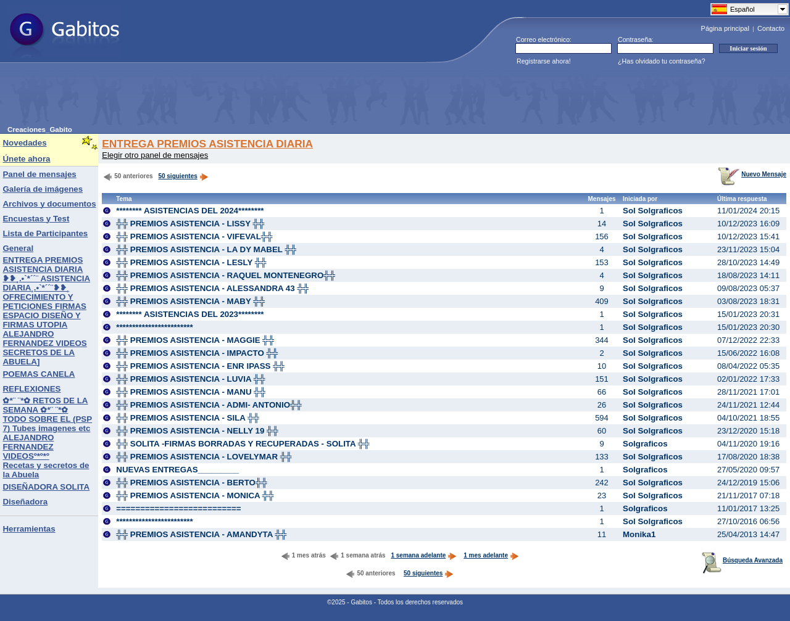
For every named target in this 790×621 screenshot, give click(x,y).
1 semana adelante (424, 555)
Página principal (725, 28)
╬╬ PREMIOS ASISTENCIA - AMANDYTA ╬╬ (201, 534)
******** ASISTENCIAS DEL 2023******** (190, 314)
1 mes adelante (491, 555)
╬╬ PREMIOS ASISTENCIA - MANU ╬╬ (190, 392)
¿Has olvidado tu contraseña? (661, 61)
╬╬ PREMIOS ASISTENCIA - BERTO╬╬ (191, 482)
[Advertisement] (232, 98)
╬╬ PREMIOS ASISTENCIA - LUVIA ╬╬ (190, 379)
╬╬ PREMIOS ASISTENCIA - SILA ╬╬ (187, 417)
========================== (178, 508)
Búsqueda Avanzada (742, 560)
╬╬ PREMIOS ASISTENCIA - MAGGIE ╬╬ (195, 340)
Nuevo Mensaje (752, 174)
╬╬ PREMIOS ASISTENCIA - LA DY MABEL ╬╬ (206, 249)
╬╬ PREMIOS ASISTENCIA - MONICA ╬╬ (194, 495)
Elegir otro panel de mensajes (155, 155)
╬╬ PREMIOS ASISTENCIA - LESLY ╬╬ (191, 262)
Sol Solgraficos (653, 210)
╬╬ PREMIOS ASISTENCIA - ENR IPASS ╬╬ (200, 366)
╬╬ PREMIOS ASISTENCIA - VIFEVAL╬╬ (194, 236)
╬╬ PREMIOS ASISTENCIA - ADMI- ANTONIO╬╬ (209, 404)
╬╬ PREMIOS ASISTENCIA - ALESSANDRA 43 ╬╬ (212, 288)
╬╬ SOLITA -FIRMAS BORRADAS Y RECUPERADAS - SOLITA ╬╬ (242, 443)
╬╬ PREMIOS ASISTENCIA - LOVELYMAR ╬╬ (203, 456)
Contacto (770, 28)
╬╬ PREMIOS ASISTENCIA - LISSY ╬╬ (190, 223)
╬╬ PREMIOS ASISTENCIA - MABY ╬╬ (190, 301)
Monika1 (639, 534)
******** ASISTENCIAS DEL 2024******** (190, 210)
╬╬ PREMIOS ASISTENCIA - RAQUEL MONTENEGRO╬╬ (225, 275)
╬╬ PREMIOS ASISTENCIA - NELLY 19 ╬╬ (197, 430)
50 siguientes (177, 176)
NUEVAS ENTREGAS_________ (177, 469)
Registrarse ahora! (544, 61)
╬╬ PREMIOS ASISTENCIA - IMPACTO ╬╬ (197, 353)
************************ (154, 327)
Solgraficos (645, 443)
